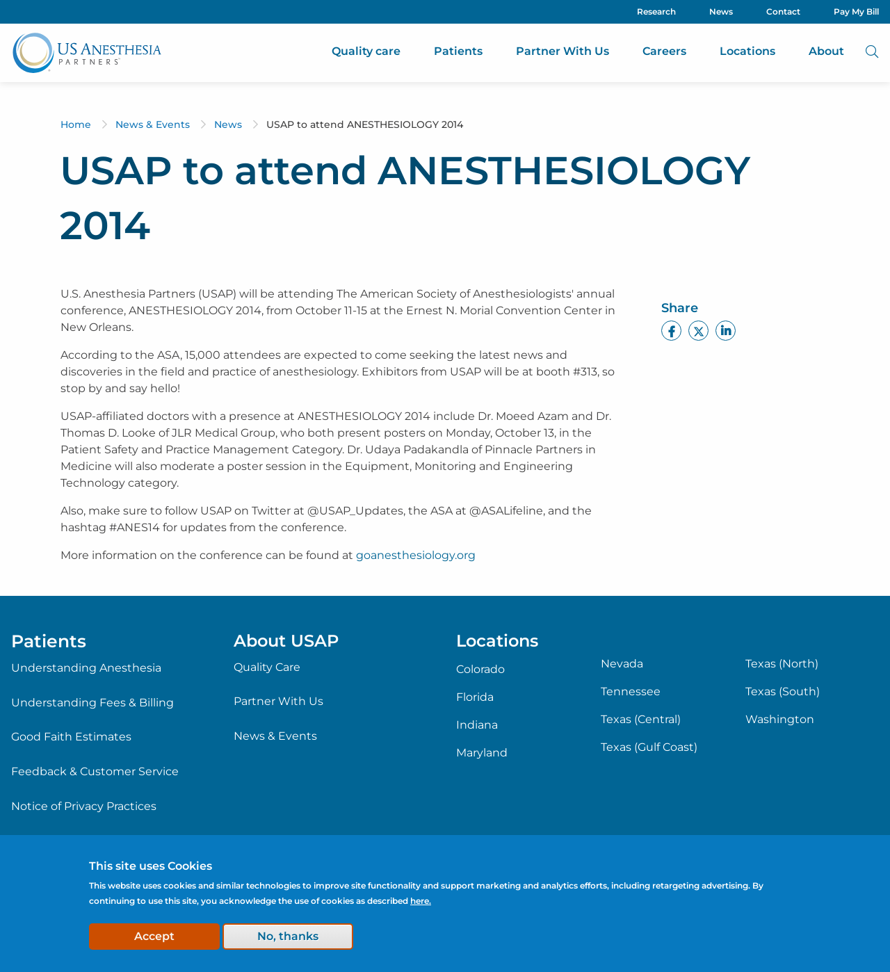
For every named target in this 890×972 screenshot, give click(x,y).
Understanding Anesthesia (86, 667)
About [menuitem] (826, 51)
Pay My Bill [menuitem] (856, 11)
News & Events (152, 124)
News (228, 124)
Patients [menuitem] (458, 51)
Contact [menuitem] (783, 11)
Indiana (477, 725)
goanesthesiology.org (416, 555)
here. (420, 901)
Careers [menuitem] (664, 51)
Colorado (480, 669)
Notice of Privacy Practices (83, 806)
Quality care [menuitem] (366, 51)
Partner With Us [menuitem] (562, 51)
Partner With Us (278, 701)
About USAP (286, 641)
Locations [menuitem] (747, 51)
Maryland (482, 753)
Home (75, 124)
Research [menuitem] (656, 11)
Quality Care (267, 667)
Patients (48, 641)
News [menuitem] (721, 11)
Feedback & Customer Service (95, 771)
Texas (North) (781, 664)
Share (679, 308)
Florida (475, 697)
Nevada (622, 664)
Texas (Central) (641, 719)
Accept (154, 936)
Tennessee (631, 691)
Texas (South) (782, 691)
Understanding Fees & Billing (92, 702)
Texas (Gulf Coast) (649, 747)
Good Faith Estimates (71, 736)
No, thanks (287, 936)
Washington (779, 719)
